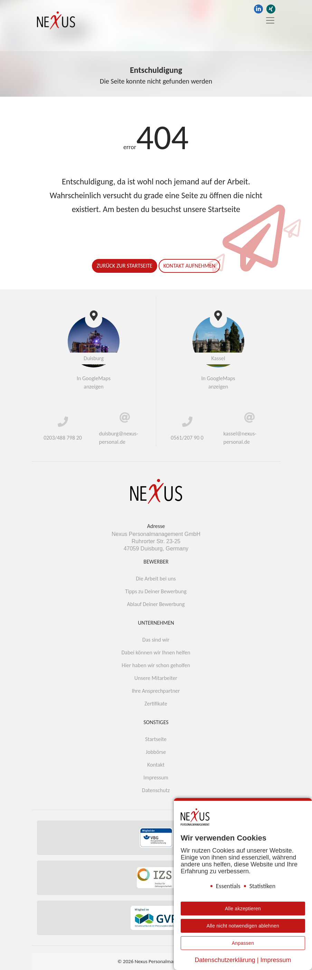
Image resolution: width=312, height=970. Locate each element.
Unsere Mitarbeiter (155, 678)
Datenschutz (156, 790)
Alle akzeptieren (243, 908)
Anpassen (243, 943)
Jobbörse (156, 752)
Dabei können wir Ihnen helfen (155, 652)
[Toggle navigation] (268, 20)
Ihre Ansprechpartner (156, 691)
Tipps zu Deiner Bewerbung (156, 591)
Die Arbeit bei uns (156, 578)
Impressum (155, 777)
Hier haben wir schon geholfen (156, 665)
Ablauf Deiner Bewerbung (156, 604)
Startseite (156, 739)
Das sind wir (155, 639)
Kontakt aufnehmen (189, 265)
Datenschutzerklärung (225, 960)
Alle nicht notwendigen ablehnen (243, 926)
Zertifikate (155, 703)
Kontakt (155, 764)
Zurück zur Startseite (124, 265)
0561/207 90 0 (187, 437)
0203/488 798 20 (63, 437)
